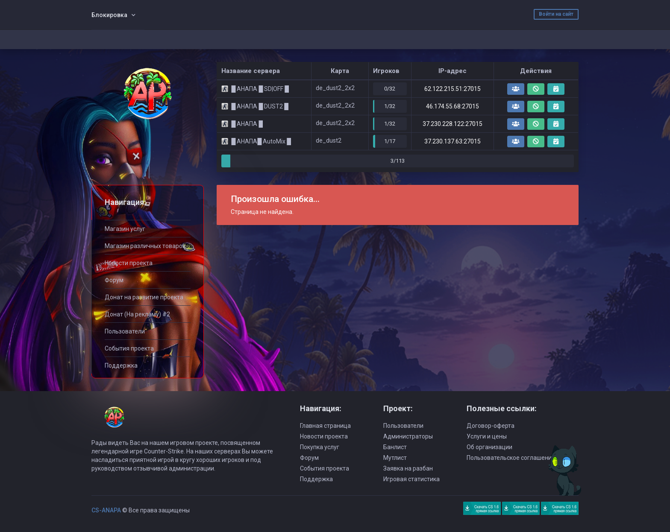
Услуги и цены (487, 436)
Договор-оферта (490, 425)
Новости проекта (129, 263)
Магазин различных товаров (145, 246)
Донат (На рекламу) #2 (137, 314)
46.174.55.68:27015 (452, 106)
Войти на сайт (556, 14)
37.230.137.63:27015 (452, 141)
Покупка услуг (319, 447)
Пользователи (125, 331)
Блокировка (109, 15)
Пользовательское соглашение (511, 457)
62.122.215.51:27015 (452, 88)
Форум (114, 280)
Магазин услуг (125, 228)
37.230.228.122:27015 (452, 123)
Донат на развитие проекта (144, 297)
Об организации (489, 447)
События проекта (129, 348)
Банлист (395, 447)
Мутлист (395, 457)
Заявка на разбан (408, 468)
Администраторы (408, 436)
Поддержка (121, 365)
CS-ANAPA (106, 510)
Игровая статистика (411, 479)
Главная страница (325, 425)
